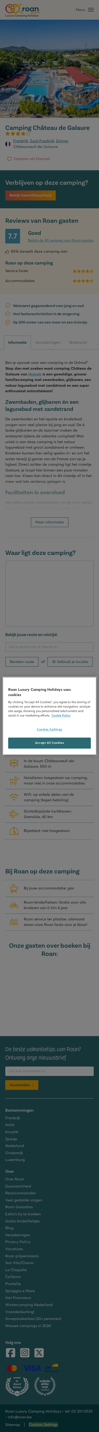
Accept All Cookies (49, 743)
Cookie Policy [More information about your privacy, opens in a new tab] (60, 716)
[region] (49, 716)
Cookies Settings (49, 729)
